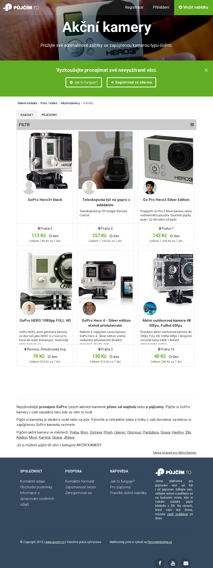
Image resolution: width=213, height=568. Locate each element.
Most (33, 437)
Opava (165, 432)
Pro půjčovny (120, 487)
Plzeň (108, 432)
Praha (74, 432)
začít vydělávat (177, 514)
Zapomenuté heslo (80, 487)
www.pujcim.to (55, 542)
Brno (84, 432)
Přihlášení (161, 7)
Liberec (119, 432)
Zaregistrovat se (78, 493)
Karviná (44, 437)
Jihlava (69, 437)
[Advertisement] (105, 377)
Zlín (188, 432)
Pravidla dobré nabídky (128, 493)
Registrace (134, 7)
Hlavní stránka (27, 103)
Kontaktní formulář (80, 481)
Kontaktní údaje (32, 481)
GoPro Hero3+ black (45, 200)
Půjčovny (49, 115)
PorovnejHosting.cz (160, 542)
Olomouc (134, 432)
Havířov (177, 432)
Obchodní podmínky (36, 487)
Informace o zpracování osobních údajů (37, 499)
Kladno (22, 437)
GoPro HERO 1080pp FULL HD (45, 320)
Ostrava (96, 432)
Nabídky (26, 115)
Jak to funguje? (84, 82)
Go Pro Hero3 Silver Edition (166, 200)
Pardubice (151, 432)
